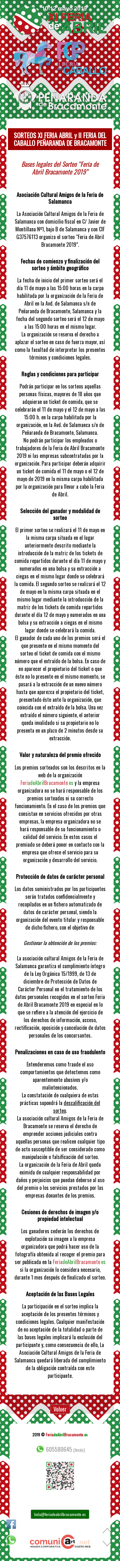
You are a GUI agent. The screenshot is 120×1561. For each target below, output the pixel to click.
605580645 (60, 1449)
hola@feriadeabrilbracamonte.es (60, 1514)
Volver (60, 1409)
